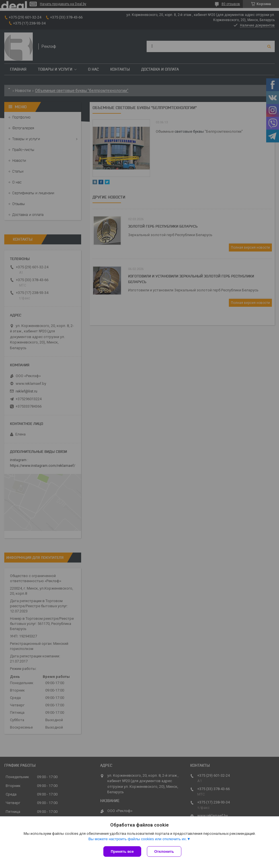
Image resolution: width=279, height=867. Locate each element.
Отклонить (164, 851)
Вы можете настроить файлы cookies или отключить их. (137, 839)
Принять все (122, 851)
